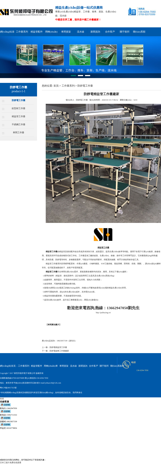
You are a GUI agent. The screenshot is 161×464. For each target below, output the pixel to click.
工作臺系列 (22, 31)
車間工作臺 (18, 132)
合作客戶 (110, 31)
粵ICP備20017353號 (8, 388)
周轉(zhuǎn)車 (51, 366)
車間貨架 (66, 31)
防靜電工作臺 (18, 100)
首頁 (56, 85)
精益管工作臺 (18, 116)
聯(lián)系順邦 (117, 366)
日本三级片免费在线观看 (10, 462)
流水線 (80, 31)
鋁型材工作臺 (18, 108)
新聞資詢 (95, 31)
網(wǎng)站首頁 (8, 366)
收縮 (2, 399)
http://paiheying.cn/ (103, 312)
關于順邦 (124, 31)
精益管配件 (37, 31)
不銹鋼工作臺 (18, 124)
